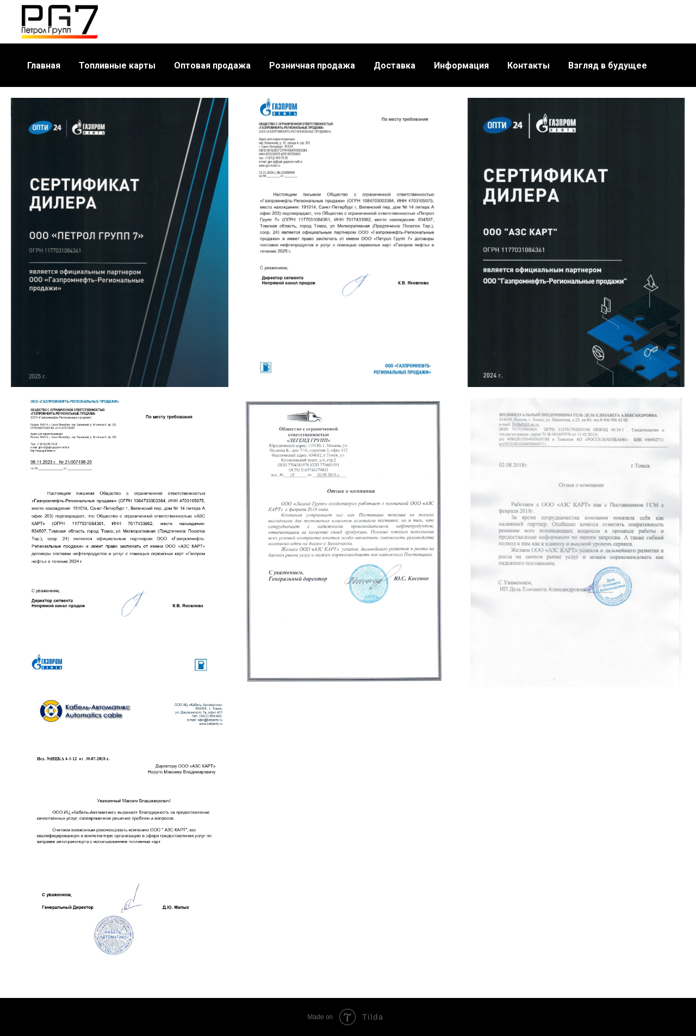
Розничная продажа (312, 65)
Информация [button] (461, 65)
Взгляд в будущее (607, 65)
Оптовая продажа (212, 65)
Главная (43, 65)
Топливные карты (117, 65)
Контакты (528, 65)
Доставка (394, 65)
